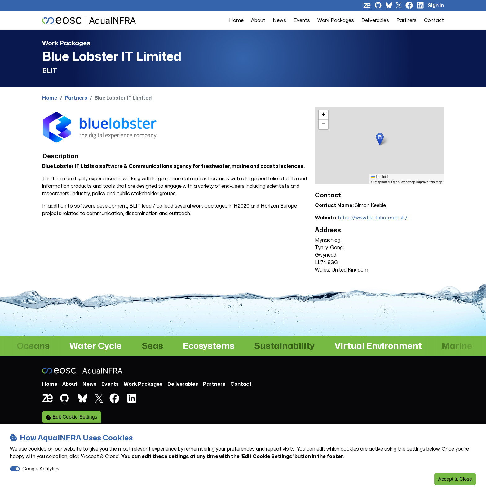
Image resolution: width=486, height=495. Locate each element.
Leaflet (378, 176)
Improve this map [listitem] (429, 182)
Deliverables (375, 20)
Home (236, 20)
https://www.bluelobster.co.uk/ (373, 217)
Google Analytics (40, 468)
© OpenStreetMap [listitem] (401, 182)
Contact (434, 20)
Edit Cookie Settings (71, 417)
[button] (380, 139)
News (279, 20)
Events (302, 20)
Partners (406, 20)
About (258, 20)
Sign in (436, 5)
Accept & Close (455, 479)
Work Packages (335, 20)
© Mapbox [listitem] (379, 182)
